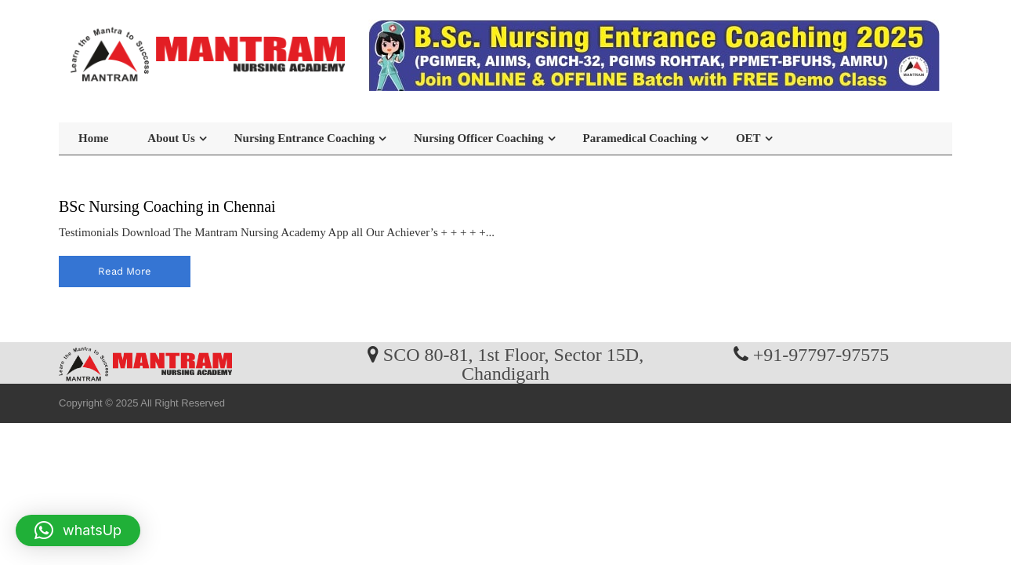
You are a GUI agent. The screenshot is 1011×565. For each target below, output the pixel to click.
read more (124, 271)
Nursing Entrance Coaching (304, 138)
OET (748, 138)
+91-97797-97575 (821, 353)
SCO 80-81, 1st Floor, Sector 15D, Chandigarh (513, 363)
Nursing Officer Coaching (479, 138)
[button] (78, 530)
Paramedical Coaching (640, 138)
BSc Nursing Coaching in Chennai (167, 206)
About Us (170, 138)
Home (93, 138)
